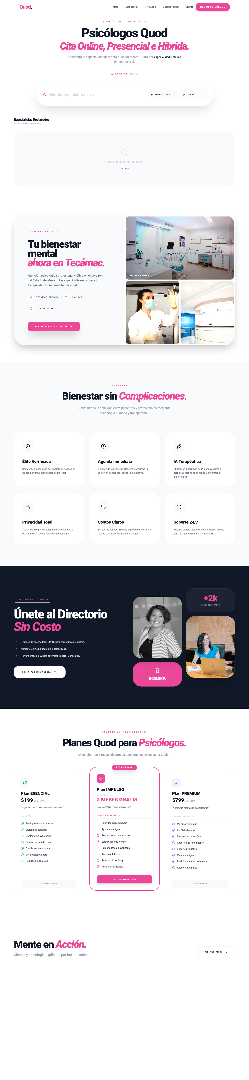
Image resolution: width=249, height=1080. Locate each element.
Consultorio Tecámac (124, 74)
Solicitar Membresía (39, 672)
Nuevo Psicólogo (212, 7)
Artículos (150, 6)
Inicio (115, 6)
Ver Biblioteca (216, 951)
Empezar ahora (49, 884)
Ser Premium (200, 884)
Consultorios (171, 6)
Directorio (132, 6)
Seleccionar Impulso (124, 879)
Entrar (189, 6)
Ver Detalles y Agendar (54, 326)
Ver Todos (124, 168)
